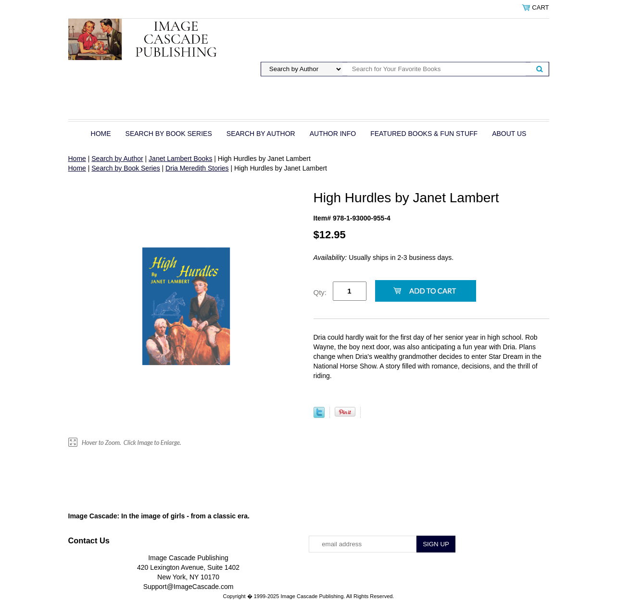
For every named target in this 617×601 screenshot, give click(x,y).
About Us (509, 133)
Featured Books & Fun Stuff (424, 133)
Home (101, 133)
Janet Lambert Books (180, 158)
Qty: (320, 292)
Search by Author (261, 133)
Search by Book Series (169, 133)
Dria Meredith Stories (197, 168)
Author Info (333, 133)
